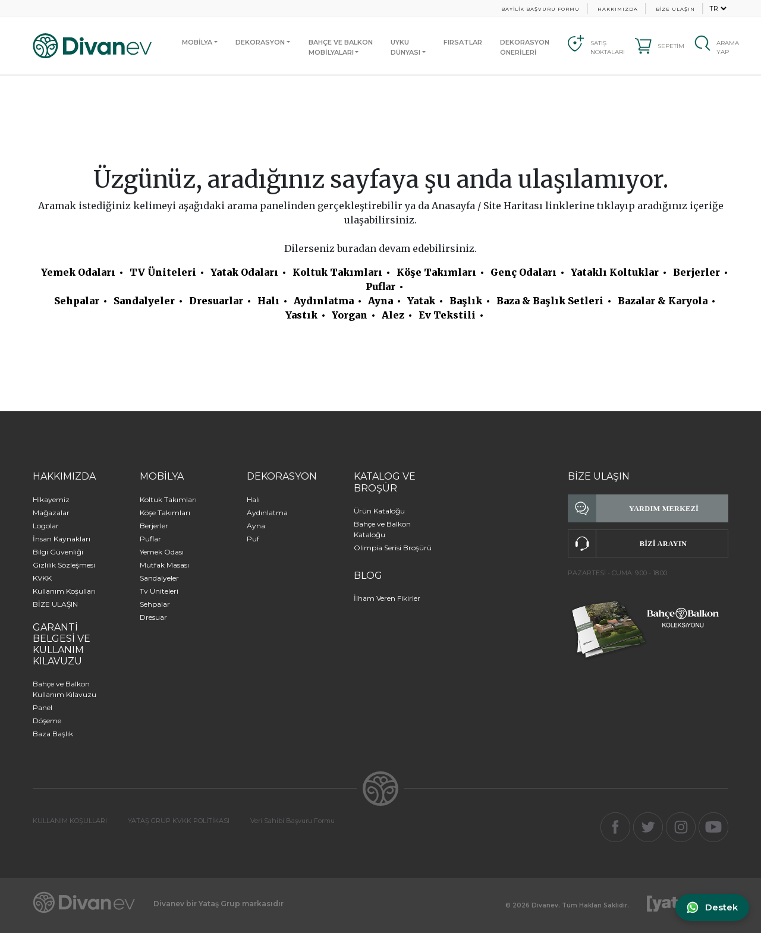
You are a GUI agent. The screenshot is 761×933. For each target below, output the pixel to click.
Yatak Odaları (244, 272)
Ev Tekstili (447, 315)
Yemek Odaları (78, 272)
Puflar (380, 286)
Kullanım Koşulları (64, 591)
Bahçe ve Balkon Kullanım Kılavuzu (64, 689)
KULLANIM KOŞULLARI (70, 821)
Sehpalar (76, 301)
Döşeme (47, 720)
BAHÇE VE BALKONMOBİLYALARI (341, 47)
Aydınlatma (324, 301)
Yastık (301, 315)
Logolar (46, 525)
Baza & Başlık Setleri (549, 301)
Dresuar (153, 617)
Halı (268, 301)
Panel (42, 707)
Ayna (380, 301)
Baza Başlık (53, 733)
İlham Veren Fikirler (387, 598)
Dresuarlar (216, 301)
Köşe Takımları (436, 272)
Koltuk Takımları (337, 272)
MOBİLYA (197, 42)
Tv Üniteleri (159, 591)
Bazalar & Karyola (662, 301)
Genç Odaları (523, 272)
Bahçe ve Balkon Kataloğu (382, 529)
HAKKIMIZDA (618, 9)
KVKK (42, 577)
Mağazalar (51, 512)
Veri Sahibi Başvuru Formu (292, 821)
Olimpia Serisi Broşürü (393, 547)
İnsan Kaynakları (61, 538)
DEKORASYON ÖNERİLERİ (524, 47)
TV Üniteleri (163, 272)
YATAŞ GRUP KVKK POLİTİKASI (178, 821)
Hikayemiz (51, 499)
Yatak (421, 301)
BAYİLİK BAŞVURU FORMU (540, 9)
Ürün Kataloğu (379, 510)
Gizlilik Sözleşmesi (64, 564)
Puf (253, 538)
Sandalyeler (144, 301)
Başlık (465, 301)
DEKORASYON (260, 42)
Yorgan (349, 315)
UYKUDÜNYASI (405, 47)
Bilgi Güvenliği (58, 551)
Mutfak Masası (164, 564)
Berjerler (696, 272)
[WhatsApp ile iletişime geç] (711, 908)
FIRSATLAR (463, 42)
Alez (393, 315)
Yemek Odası (162, 551)
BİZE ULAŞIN (675, 9)
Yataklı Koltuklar (615, 272)
